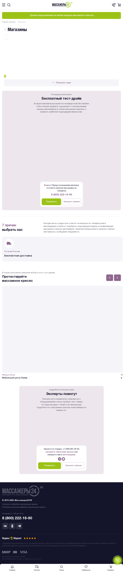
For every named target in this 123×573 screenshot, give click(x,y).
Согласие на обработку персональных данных (19, 504)
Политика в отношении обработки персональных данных (24, 507)
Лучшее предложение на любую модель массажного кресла (61, 15)
